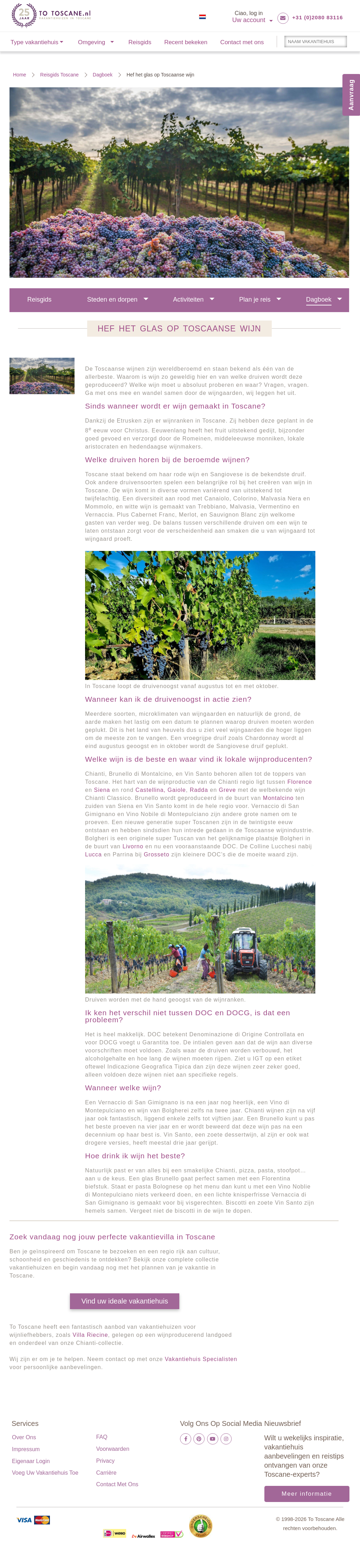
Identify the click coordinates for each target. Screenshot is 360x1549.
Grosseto (156, 854)
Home (19, 75)
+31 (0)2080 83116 (317, 17)
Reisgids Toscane (59, 75)
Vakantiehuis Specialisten (200, 1359)
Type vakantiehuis (34, 42)
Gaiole (176, 790)
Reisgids (139, 42)
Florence (299, 782)
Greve (227, 790)
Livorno (132, 846)
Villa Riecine (90, 1335)
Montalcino (278, 798)
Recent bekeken (185, 42)
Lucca (93, 854)
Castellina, (150, 790)
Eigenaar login (31, 1461)
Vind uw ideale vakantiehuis (124, 1301)
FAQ (102, 1437)
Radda (199, 790)
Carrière (106, 1473)
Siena (102, 790)
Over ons (24, 1437)
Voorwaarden (112, 1449)
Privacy (105, 1461)
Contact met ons (242, 42)
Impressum (26, 1449)
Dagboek (102, 75)
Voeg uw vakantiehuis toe (45, 1473)
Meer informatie (307, 1493)
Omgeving (91, 42)
